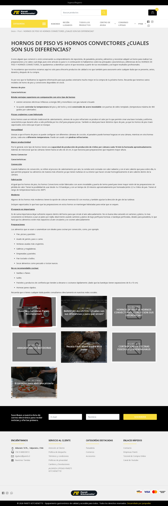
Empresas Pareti (130, 452)
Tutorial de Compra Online (134, 456)
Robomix (55, 24)
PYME (140, 24)
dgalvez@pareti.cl (22, 456)
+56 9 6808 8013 (22, 452)
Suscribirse (140, 417)
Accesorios (90, 456)
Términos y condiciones (59, 456)
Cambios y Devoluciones (59, 464)
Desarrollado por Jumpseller (139, 503)
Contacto (127, 448)
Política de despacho (57, 452)
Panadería (90, 448)
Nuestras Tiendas (22, 460)
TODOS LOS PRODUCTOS (84, 23)
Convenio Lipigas (123, 23)
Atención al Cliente (57, 448)
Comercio (90, 452)
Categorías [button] (29, 23)
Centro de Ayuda (105, 23)
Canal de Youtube (130, 460)
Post (20, 31)
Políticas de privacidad (58, 460)
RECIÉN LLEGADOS (67, 23)
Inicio (13, 31)
